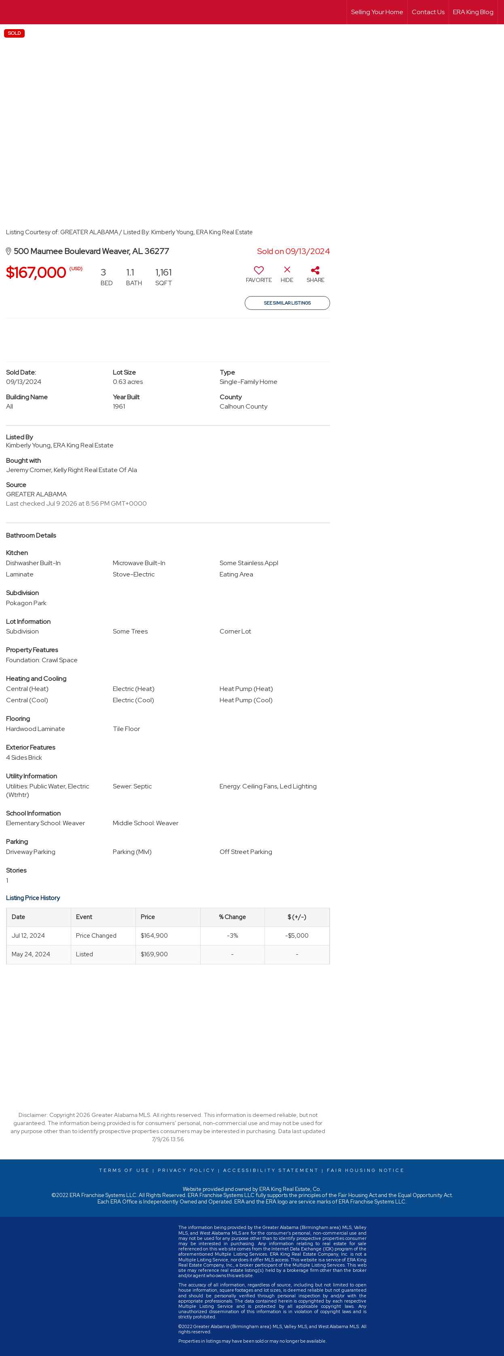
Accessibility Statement (271, 1170)
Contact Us (428, 12)
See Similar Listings (287, 303)
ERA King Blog (473, 12)
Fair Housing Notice (366, 1170)
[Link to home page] (10, 12)
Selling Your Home (377, 12)
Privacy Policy (187, 1170)
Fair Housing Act (357, 1195)
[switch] (259, 277)
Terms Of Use (124, 1170)
